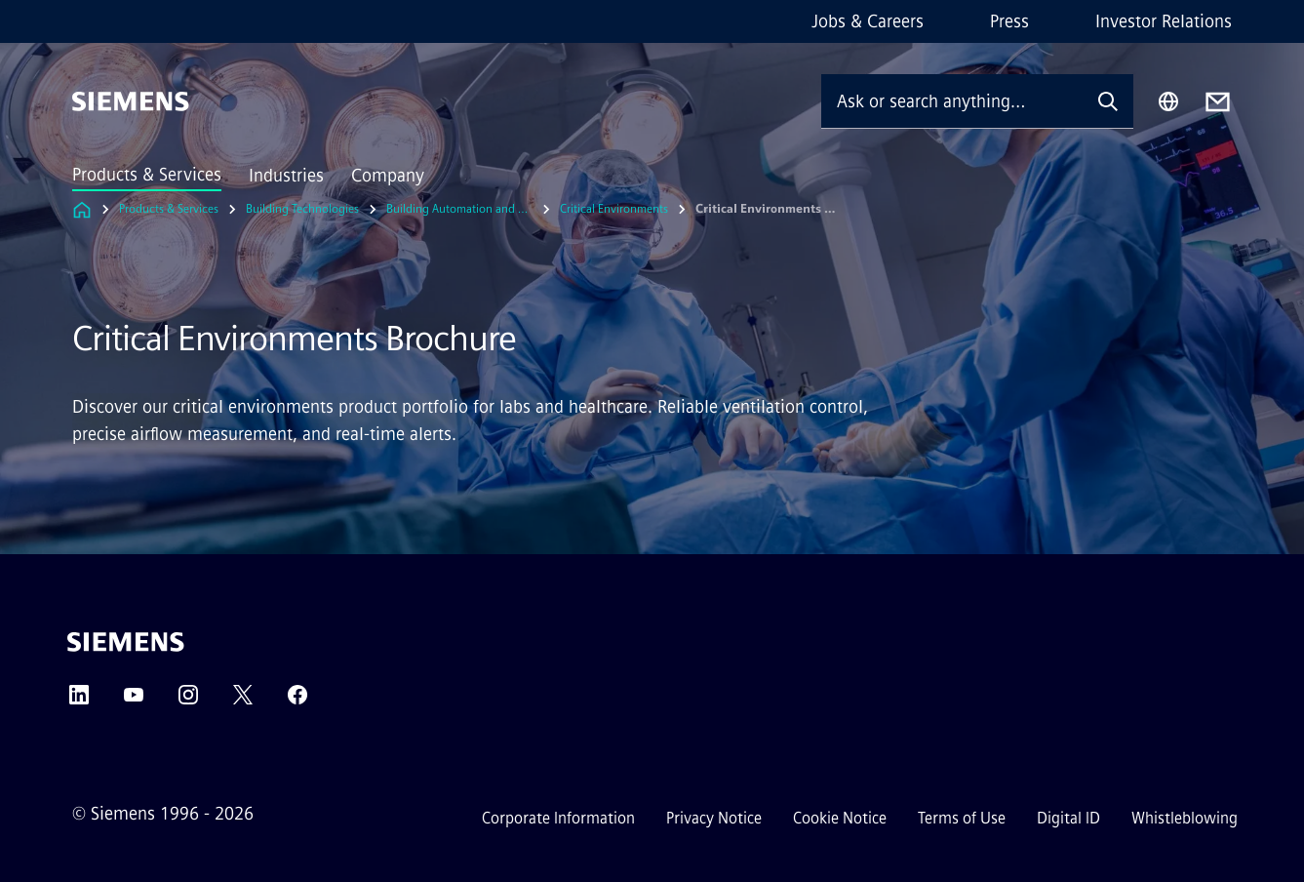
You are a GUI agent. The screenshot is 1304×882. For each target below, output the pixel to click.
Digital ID (1068, 818)
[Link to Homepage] (82, 209)
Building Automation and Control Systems (459, 209)
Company (387, 175)
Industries (286, 175)
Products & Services (146, 174)
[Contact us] (1218, 102)
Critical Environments (614, 209)
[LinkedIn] (79, 701)
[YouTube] (133, 701)
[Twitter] (243, 701)
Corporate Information (558, 818)
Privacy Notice (714, 818)
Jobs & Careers (867, 21)
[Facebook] (297, 701)
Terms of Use (962, 818)
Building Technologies (302, 209)
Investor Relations (1163, 21)
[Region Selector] (1168, 101)
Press (1009, 21)
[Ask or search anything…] (952, 101)
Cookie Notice (840, 818)
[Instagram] (188, 701)
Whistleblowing (1184, 818)
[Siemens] (130, 101)
